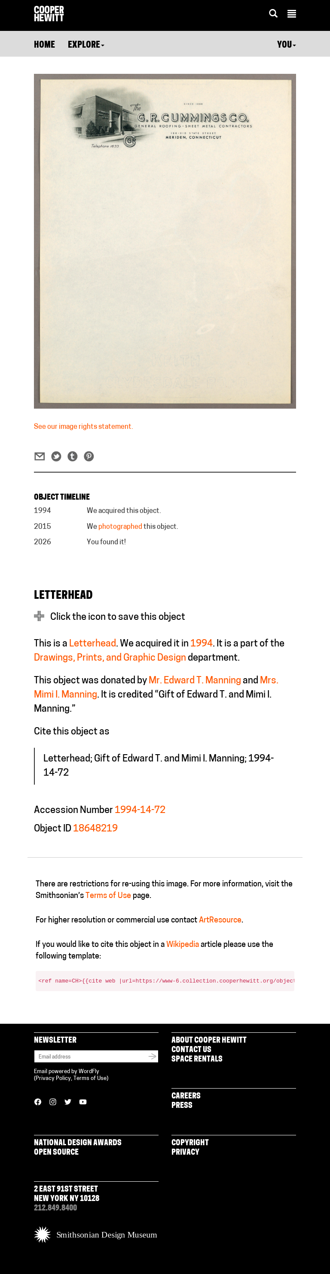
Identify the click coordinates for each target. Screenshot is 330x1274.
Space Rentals (197, 1060)
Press (181, 1106)
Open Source (56, 1153)
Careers (186, 1096)
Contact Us (191, 1050)
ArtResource (220, 920)
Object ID (52, 829)
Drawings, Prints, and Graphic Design (110, 658)
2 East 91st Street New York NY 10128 (66, 1194)
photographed (120, 527)
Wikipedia (182, 945)
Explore (86, 45)
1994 (201, 644)
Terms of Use (108, 896)
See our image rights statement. (83, 427)
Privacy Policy (53, 1078)
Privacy (185, 1153)
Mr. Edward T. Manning (195, 681)
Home (44, 45)
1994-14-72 (140, 811)
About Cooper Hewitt (209, 1041)
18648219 (95, 829)
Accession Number (73, 811)
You (286, 45)
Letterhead (92, 644)
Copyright (190, 1143)
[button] (291, 15)
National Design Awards (78, 1143)
